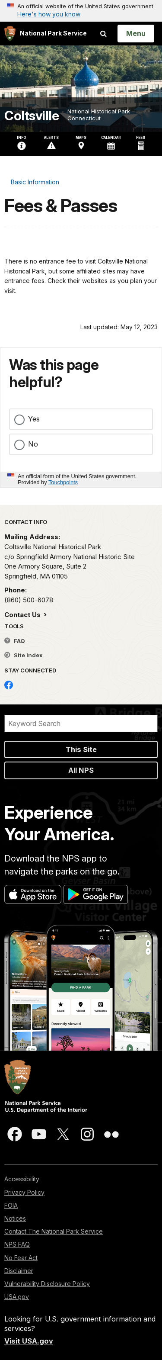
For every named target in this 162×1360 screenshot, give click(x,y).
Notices (15, 1218)
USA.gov (16, 1296)
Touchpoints (63, 482)
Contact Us (23, 615)
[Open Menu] (136, 33)
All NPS (81, 770)
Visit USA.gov (28, 1341)
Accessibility (21, 1179)
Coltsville (31, 116)
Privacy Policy (24, 1192)
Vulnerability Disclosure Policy (47, 1283)
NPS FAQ (17, 1244)
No (33, 444)
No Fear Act (21, 1257)
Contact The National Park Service (53, 1231)
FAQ (14, 640)
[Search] (81, 723)
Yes (34, 419)
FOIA (11, 1205)
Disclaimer (18, 1270)
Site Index (23, 655)
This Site (81, 749)
